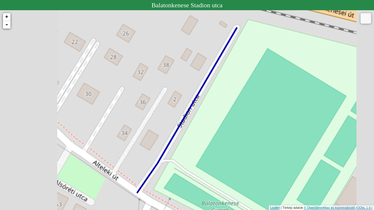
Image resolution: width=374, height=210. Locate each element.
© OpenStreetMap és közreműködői (330, 207)
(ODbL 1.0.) (364, 207)
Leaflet (275, 207)
